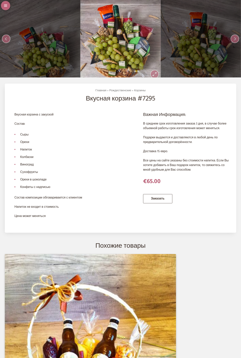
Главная (100, 93)
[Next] (235, 40)
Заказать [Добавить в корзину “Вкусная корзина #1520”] (45, 324)
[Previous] (6, 40)
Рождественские (120, 93)
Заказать (157, 201)
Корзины (140, 93)
